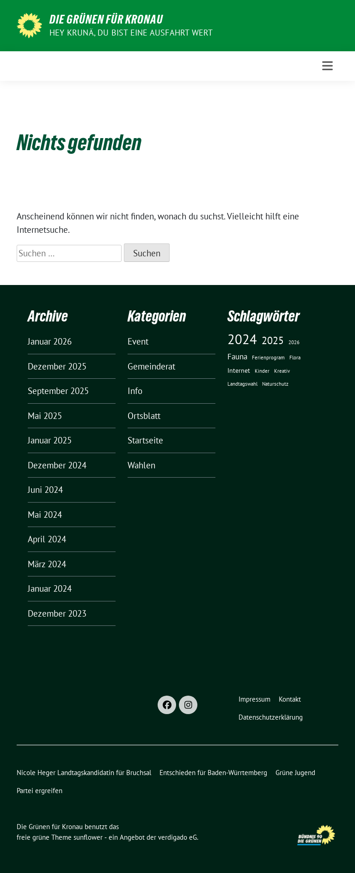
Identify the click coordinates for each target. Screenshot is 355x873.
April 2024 (47, 539)
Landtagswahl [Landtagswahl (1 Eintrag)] (242, 384)
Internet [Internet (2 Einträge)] (238, 370)
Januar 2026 (50, 341)
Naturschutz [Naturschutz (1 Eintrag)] (275, 384)
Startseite (145, 440)
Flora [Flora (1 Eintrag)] (294, 357)
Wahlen (141, 465)
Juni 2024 (45, 489)
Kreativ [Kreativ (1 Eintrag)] (282, 371)
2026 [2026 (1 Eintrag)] (294, 342)
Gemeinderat (151, 366)
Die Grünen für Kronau (106, 19)
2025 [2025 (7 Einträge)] (273, 340)
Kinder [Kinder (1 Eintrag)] (262, 371)
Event (138, 341)
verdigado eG (177, 837)
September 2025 (58, 390)
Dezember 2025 (57, 366)
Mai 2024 (45, 514)
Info (135, 390)
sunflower (88, 837)
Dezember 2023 (57, 613)
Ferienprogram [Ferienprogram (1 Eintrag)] (268, 357)
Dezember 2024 (57, 465)
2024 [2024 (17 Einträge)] (242, 339)
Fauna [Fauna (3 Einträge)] (237, 357)
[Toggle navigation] (327, 66)
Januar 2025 (50, 440)
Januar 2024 (50, 588)
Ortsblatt (144, 415)
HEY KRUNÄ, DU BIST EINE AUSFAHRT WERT (131, 32)
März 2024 (47, 564)
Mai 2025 (45, 415)
